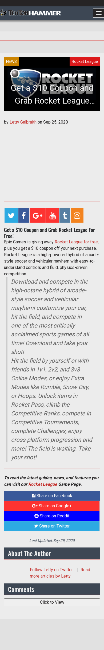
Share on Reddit (51, 515)
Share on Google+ (52, 505)
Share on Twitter (52, 526)
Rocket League (42, 484)
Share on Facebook (52, 495)
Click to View (52, 602)
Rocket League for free (76, 241)
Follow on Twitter (52, 569)
